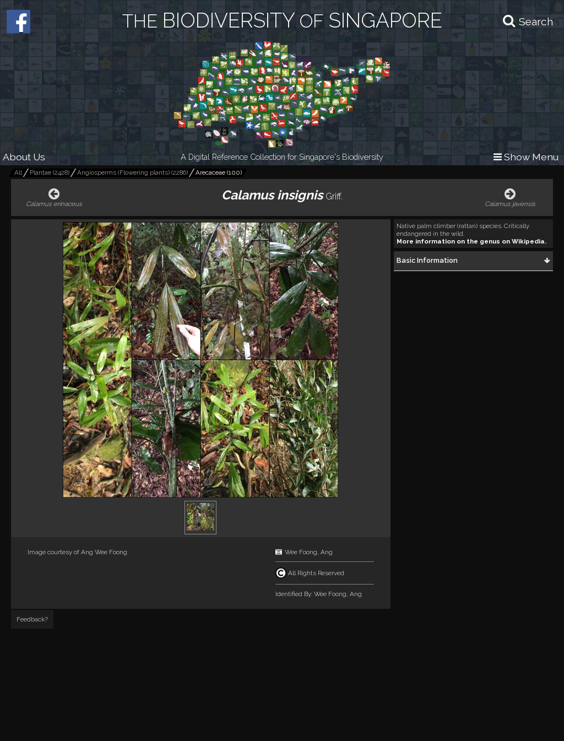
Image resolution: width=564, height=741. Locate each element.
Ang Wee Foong (104, 552)
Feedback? (32, 619)
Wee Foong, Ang (309, 552)
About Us (24, 157)
